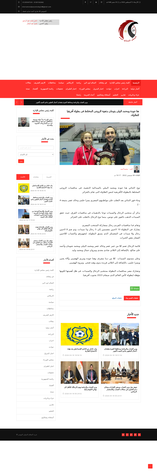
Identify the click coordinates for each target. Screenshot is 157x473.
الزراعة (125, 89)
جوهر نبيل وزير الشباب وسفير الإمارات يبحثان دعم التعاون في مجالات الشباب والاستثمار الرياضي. (43, 243)
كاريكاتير (70, 83)
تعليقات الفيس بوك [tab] (132, 298)
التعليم (115, 95)
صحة (28, 89)
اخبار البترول (98, 89)
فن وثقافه (103, 83)
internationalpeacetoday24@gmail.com (33, 7)
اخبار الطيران (71, 89)
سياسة (61, 83)
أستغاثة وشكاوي (103, 95)
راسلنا (78, 95)
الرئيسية (136, 83)
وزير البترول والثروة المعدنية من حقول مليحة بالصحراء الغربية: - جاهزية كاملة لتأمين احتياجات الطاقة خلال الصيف (42, 214)
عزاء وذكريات (133, 95)
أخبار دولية (135, 89)
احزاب (116, 89)
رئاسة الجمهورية (47, 89)
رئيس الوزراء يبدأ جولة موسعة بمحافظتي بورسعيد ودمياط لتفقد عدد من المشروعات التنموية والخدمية (42, 122)
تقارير (123, 95)
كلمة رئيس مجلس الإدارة (120, 83)
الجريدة (49, 177)
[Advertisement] (78, 62)
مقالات (28, 83)
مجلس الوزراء (84, 89)
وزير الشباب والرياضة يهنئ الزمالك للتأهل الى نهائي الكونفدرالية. (44, 229)
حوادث (109, 89)
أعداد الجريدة (89, 95)
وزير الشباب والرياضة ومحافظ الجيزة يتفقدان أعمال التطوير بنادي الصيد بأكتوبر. (62, 102)
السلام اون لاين (90, 83)
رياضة (78, 83)
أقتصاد (35, 89)
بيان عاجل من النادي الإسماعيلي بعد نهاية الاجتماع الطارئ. (42, 186)
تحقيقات (59, 89)
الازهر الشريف (39, 83)
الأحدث (23, 177)
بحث (21, 161)
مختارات (36, 177)
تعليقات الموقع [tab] (117, 298)
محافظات (52, 83)
